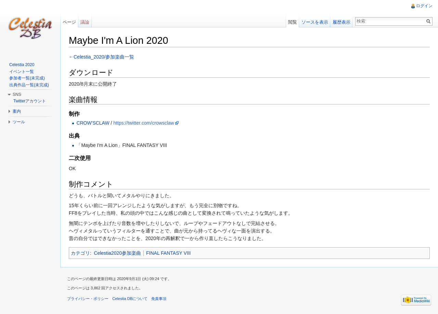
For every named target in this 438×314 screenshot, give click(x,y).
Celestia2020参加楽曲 (117, 253)
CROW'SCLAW (92, 123)
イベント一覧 (21, 71)
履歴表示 (341, 22)
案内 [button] (17, 111)
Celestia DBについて (129, 299)
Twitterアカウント (29, 101)
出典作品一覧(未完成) (29, 85)
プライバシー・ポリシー (87, 299)
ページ (69, 22)
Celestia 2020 (21, 64)
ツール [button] (19, 122)
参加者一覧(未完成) (27, 78)
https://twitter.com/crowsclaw (143, 123)
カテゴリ (80, 253)
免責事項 (158, 299)
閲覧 (292, 22)
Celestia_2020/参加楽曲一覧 (104, 57)
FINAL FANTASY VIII (168, 253)
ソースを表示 (314, 22)
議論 (84, 22)
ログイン (424, 5)
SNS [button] (17, 94)
